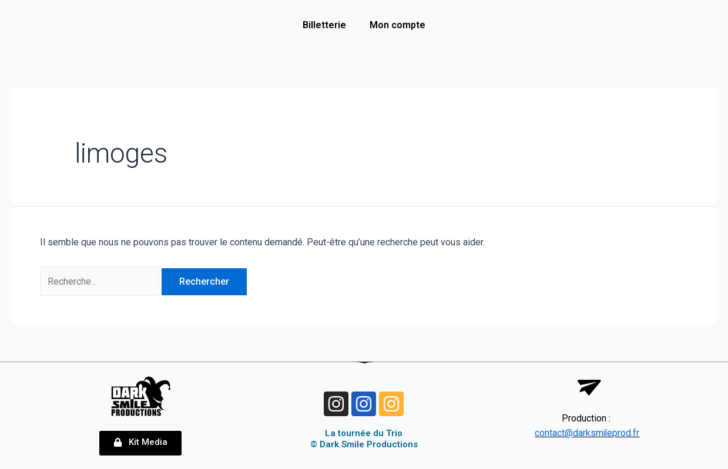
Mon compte (397, 25)
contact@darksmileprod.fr (587, 433)
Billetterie (324, 25)
